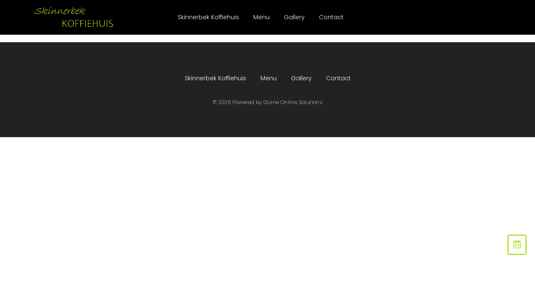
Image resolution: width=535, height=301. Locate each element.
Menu (261, 17)
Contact (331, 17)
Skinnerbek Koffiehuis (208, 17)
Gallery (294, 17)
